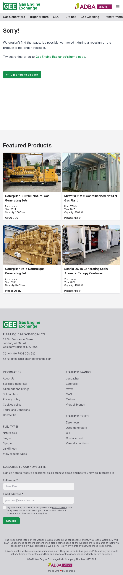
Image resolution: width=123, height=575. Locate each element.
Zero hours (73, 422)
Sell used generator (15, 383)
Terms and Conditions (16, 409)
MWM (69, 388)
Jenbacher (72, 378)
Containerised (74, 438)
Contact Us (9, 415)
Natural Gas (10, 432)
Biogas (7, 438)
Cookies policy (12, 404)
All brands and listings (16, 388)
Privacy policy (11, 399)
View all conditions (77, 443)
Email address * (13, 494)
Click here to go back (21, 75)
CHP (68, 432)
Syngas (7, 443)
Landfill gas (10, 448)
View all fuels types (15, 453)
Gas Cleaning (90, 17)
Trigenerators (38, 17)
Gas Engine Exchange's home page (60, 57)
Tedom (70, 399)
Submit (11, 520)
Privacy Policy (59, 507)
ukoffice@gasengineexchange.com (29, 358)
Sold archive (10, 394)
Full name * (10, 480)
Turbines (70, 17)
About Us (8, 378)
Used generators (76, 427)
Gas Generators (14, 17)
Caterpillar (72, 383)
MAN (69, 394)
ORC (56, 17)
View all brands (75, 404)
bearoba (70, 570)
